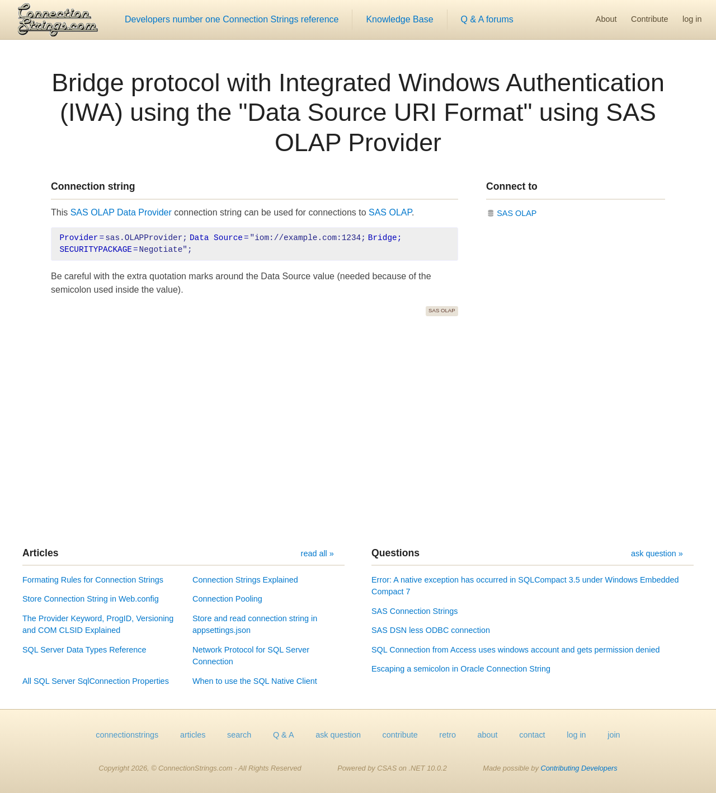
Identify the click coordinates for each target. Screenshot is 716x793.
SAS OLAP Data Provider (121, 212)
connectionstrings (127, 734)
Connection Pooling (227, 598)
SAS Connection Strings (414, 611)
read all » (317, 553)
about (488, 734)
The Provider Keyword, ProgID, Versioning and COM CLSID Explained (97, 624)
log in (691, 19)
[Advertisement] (358, 431)
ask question (338, 734)
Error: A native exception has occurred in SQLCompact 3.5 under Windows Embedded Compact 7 (525, 586)
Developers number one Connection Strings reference (231, 19)
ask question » (657, 553)
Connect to (512, 186)
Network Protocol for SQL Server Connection (250, 656)
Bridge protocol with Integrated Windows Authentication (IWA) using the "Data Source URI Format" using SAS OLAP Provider (358, 112)
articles (193, 734)
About (606, 19)
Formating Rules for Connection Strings (92, 579)
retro (447, 734)
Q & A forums (487, 19)
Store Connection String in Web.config (90, 598)
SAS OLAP (390, 212)
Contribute (649, 19)
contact (532, 734)
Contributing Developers (578, 768)
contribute (400, 734)
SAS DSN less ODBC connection (430, 630)
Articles (40, 553)
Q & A (283, 734)
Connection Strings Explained (245, 579)
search (239, 734)
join (613, 734)
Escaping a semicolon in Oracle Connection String (460, 668)
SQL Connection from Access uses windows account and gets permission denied (515, 649)
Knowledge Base (399, 19)
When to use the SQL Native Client (254, 681)
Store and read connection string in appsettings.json (254, 624)
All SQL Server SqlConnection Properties (95, 681)
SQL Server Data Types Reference (84, 649)
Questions (395, 553)
